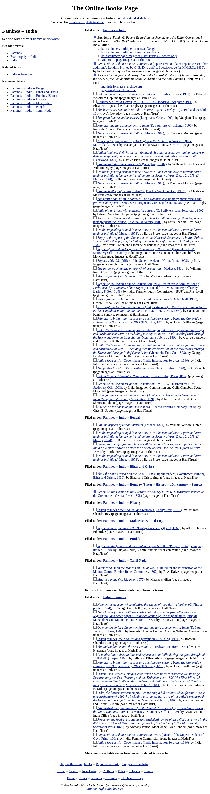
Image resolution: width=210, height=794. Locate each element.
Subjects (134, 771)
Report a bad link (107, 764)
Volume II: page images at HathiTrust (126, 59)
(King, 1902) (132, 164)
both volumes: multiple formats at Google (128, 48)
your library (34, 39)
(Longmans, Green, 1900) (135, 117)
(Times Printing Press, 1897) (142, 376)
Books (71, 778)
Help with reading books (76, 764)
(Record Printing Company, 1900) (146, 407)
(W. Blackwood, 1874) (149, 156)
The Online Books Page (105, 8)
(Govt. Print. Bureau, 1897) (150, 308)
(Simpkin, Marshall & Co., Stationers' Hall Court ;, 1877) (146, 616)
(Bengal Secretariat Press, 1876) (150, 723)
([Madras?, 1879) (140, 268)
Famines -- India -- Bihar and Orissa (34, 92)
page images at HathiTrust (118, 90)
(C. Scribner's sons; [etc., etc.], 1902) (150, 210)
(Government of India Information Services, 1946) (143, 360)
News (83, 778)
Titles (121, 771)
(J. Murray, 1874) (147, 175)
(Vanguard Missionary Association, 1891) (146, 397)
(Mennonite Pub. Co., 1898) (149, 333)
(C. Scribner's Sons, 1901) (143, 94)
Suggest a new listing (136, 764)
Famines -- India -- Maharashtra (31, 103)
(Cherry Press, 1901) (139, 510)
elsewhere (53, 39)
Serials (148, 771)
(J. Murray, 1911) (130, 183)
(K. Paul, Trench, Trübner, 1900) (145, 125)
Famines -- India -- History (28, 99)
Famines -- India (114, 30)
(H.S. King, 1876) (147, 320)
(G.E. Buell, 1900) (147, 299)
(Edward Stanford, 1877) (142, 647)
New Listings (91, 771)
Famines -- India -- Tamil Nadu (30, 110)
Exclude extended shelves (132, 18)
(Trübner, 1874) (130, 425)
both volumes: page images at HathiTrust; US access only (139, 56)
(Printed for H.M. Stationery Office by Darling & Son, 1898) (146, 287)
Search (73, 771)
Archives (111, 778)
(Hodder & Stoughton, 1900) (145, 102)
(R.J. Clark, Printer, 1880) (148, 241)
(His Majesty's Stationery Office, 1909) (148, 709)
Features (96, 778)
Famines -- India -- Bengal (27, 88)
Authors (108, 771)
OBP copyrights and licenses (104, 789)
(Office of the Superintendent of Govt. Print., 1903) (142, 260)
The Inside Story (132, 778)
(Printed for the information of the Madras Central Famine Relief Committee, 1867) (147, 569)
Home (61, 771)
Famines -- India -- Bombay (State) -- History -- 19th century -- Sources (153, 484)
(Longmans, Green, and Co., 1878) (147, 200)
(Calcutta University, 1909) (147, 220)
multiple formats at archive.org (121, 86)
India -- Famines (21, 74)
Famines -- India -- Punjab (27, 106)
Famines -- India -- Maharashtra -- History (133, 520)
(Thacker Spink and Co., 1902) (141, 191)
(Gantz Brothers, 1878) (141, 368)
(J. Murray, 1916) (130, 133)
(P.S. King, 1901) (138, 639)
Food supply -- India (23, 56)
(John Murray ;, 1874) (149, 448)
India (13, 60)
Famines (16, 53)
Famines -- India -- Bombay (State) (33, 95)
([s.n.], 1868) (138, 528)
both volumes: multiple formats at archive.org (131, 52)
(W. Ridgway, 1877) (121, 276)
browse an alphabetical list (86, 22)
